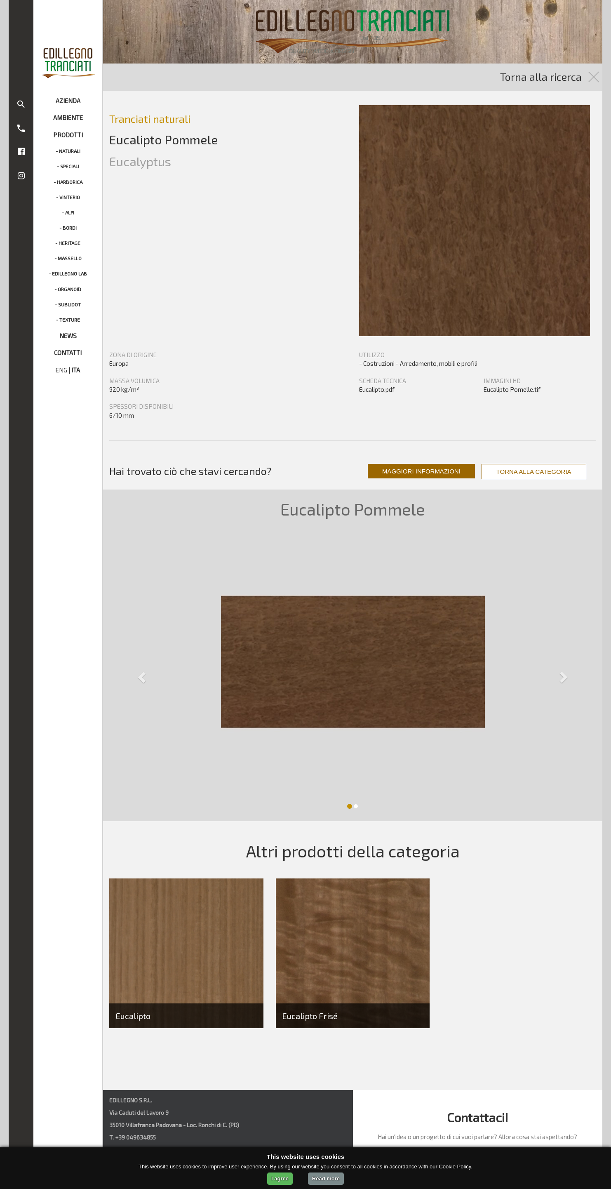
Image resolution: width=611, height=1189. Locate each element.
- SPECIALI (68, 166)
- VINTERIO (68, 197)
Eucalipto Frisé (310, 1016)
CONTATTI (68, 352)
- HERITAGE (67, 243)
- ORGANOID (67, 289)
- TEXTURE (68, 320)
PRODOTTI (68, 135)
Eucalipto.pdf (377, 389)
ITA (75, 370)
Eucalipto (132, 1016)
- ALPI (68, 212)
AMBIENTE (68, 117)
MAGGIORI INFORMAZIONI (421, 471)
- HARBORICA (68, 182)
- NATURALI (68, 151)
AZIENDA (68, 100)
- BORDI (68, 228)
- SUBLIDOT (68, 304)
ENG (61, 370)
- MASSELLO (68, 258)
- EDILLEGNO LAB (68, 273)
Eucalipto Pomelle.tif (512, 389)
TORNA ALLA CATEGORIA (533, 471)
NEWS (68, 335)
